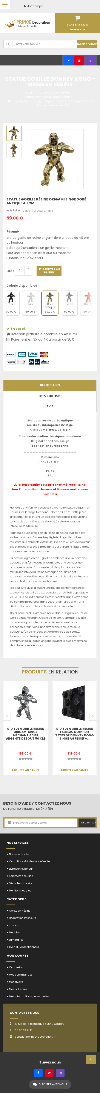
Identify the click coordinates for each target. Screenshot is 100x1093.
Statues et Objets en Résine (55, 92)
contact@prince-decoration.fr (35, 1036)
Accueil (27, 92)
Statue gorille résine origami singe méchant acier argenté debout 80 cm (25, 734)
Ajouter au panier (51, 270)
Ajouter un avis (44, 210)
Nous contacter (19, 854)
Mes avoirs (16, 982)
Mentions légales (20, 890)
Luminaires (16, 940)
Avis (49, 406)
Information (49, 396)
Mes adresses (18, 989)
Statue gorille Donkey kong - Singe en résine (35, 101)
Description (50, 385)
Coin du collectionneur (24, 947)
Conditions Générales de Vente (29, 861)
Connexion (16, 967)
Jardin (13, 925)
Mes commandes (20, 974)
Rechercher (87, 44)
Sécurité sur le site (20, 883)
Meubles (14, 932)
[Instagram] (90, 60)
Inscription (88, 822)
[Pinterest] (79, 60)
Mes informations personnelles (29, 996)
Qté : (10, 271)
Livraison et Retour (21, 869)
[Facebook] (69, 60)
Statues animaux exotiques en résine (48, 97)
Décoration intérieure (22, 918)
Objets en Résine (19, 910)
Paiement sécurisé (21, 876)
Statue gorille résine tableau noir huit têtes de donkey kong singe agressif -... (74, 734)
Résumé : (13, 231)
